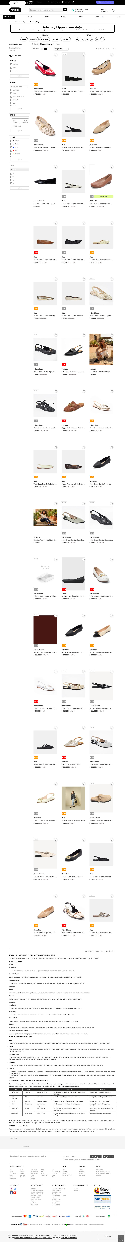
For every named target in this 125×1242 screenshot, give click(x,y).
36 (82, 39)
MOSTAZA (44, 39)
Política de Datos (35, 1197)
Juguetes (98, 1175)
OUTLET (118, 16)
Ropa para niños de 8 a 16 (103, 1173)
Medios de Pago (56, 1192)
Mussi (11, 1046)
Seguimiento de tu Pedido (59, 1195)
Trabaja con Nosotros (37, 1199)
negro (14, 141)
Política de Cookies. (36, 1195)
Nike (11, 1169)
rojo (14, 150)
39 (97, 39)
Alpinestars (13, 1178)
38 (92, 39)
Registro (33, 1201)
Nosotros (33, 1188)
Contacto (54, 1197)
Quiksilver (23, 1177)
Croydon (54, 1173)
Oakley (33, 1178)
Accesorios (82, 1175)
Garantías (54, 1194)
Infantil (13, 67)
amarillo (15, 154)
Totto (53, 1177)
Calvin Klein (44, 1175)
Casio (32, 1177)
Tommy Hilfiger (56, 1171)
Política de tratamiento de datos (91, 1159)
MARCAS (45, 35)
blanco (14, 144)
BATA (24, 39)
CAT (42, 1171)
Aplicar (20, 76)
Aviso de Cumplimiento (37, 1192)
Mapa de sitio (34, 1204)
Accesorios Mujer (67, 1175)
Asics (11, 1175)
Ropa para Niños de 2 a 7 (103, 1171)
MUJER (47, 16)
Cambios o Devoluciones (59, 1188)
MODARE (12, 1062)
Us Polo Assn (34, 1171)
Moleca (11, 1068)
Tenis (64, 1169)
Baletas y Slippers (15, 48)
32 (12, 180)
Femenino (12, 51)
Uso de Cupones (56, 1190)
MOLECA (55, 39)
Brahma (12, 1177)
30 (12, 174)
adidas (11, 1171)
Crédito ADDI (76, 1190)
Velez (53, 1175)
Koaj (42, 1173)
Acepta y (82, 1159)
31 (12, 177)
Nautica (22, 1171)
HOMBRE (63, 16)
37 (87, 39)
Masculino (14, 71)
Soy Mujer (95, 1157)
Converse (22, 1175)
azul (14, 147)
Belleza (65, 1173)
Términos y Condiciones (37, 1190)
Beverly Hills (34, 1173)
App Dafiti (33, 1202)
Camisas (65, 1171)
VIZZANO (66, 39)
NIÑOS (81, 16)
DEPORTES (29, 16)
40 (102, 39)
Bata (10, 1040)
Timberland (34, 1169)
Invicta (32, 1175)
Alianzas (75, 1188)
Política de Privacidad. (37, 1194)
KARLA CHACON (14, 1054)
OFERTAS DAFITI (8, 16)
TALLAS (89, 35)
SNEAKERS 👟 (100, 16)
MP (53, 1169)
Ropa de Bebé (100, 1169)
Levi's (21, 1169)
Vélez (43, 1169)
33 (12, 183)
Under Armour (13, 1173)
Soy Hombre (108, 1157)
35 (77, 39)
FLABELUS (33, 39)
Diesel (22, 1173)
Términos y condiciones (74, 1159)
